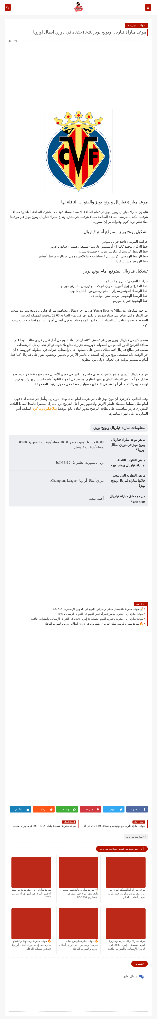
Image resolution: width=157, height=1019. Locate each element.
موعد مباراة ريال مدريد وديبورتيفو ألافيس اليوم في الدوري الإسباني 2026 (100, 613)
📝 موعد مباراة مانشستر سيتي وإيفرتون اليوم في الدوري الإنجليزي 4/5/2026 (98, 609)
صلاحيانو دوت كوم (44, 408)
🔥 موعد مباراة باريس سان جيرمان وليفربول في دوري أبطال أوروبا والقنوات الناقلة (94, 623)
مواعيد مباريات (136, 25)
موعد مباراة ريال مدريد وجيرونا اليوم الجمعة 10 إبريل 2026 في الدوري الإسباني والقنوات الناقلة (87, 618)
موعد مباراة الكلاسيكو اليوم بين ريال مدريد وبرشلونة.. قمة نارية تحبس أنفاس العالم (127, 893)
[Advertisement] (78, 72)
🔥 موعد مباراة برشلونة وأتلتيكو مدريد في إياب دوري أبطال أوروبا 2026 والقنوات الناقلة (31, 944)
